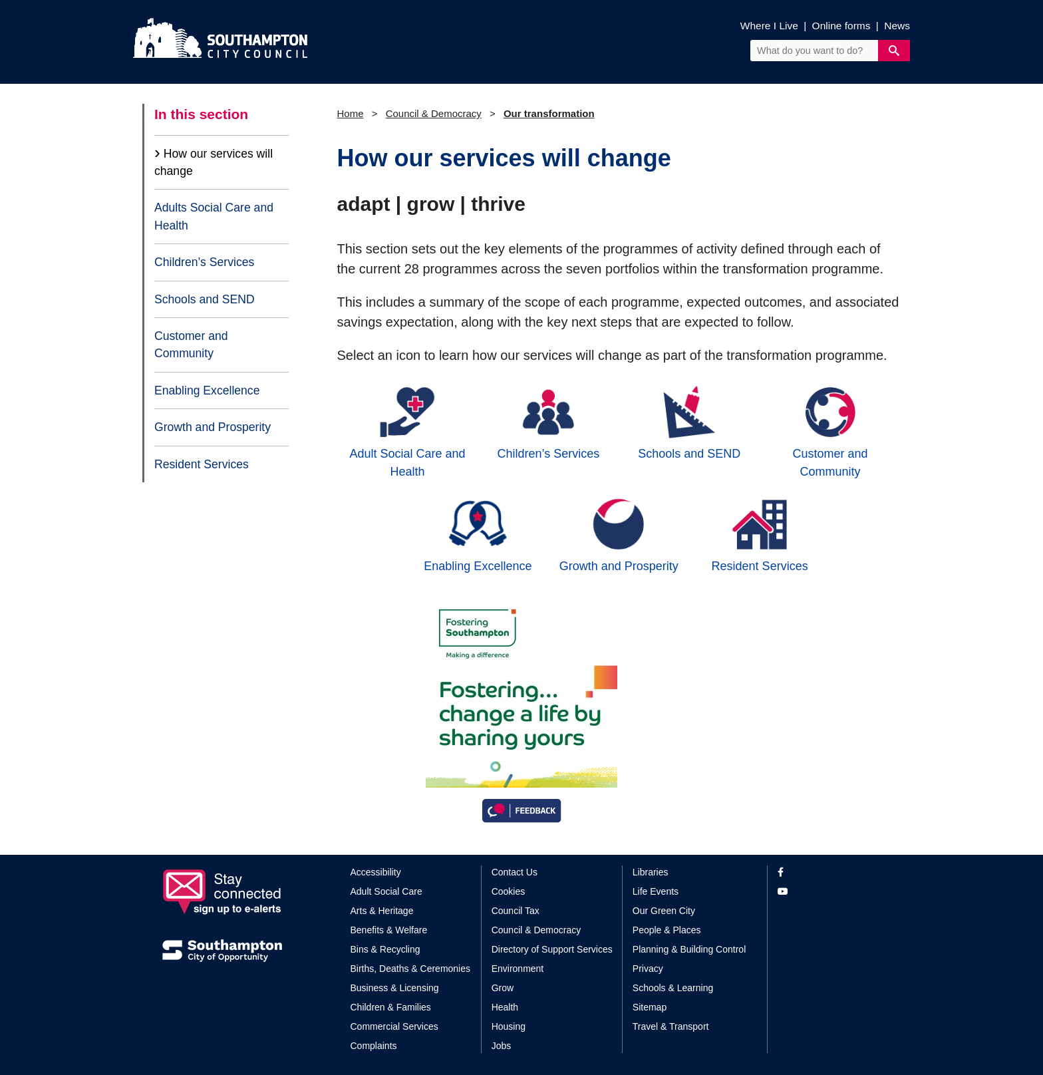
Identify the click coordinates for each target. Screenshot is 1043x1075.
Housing (508, 1026)
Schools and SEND (204, 299)
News (897, 25)
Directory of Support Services (552, 949)
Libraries (651, 872)
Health (505, 1007)
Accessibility (376, 872)
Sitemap (650, 1007)
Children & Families (391, 1007)
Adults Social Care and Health (213, 216)
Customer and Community (191, 344)
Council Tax (515, 910)
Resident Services (201, 464)
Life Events (655, 891)
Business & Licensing (395, 988)
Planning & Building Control (689, 949)
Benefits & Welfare (389, 930)
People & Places (667, 930)
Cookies (508, 891)
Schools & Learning (673, 988)
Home (350, 113)
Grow (503, 988)
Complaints (374, 1045)
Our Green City (664, 910)
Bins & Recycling (385, 949)
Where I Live (769, 25)
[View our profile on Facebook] (829, 872)
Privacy (648, 968)
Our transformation (549, 113)
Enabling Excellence (206, 390)
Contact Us (514, 872)
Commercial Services (394, 1026)
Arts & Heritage (382, 910)
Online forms (841, 25)
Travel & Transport (671, 1026)
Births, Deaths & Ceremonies (411, 968)
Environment (518, 968)
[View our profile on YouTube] (829, 892)
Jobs (502, 1045)
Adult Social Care (386, 891)
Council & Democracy (434, 113)
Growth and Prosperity (212, 427)
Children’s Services (204, 262)
